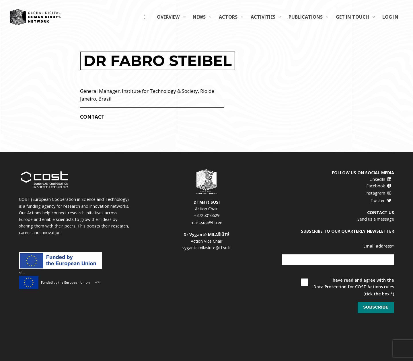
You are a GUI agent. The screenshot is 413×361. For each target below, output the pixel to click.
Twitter (381, 200)
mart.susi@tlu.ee (206, 222)
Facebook (378, 186)
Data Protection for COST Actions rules (353, 286)
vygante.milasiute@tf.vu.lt (206, 247)
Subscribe (375, 307)
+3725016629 (206, 215)
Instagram (378, 193)
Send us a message (375, 219)
